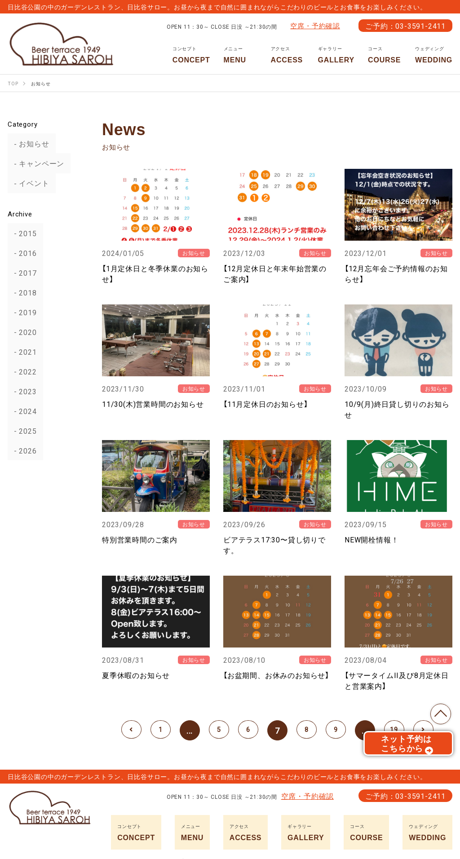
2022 (22, 371)
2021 (22, 351)
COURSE (385, 55)
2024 (22, 410)
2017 (22, 272)
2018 (22, 292)
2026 (22, 450)
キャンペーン (35, 163)
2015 (22, 233)
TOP (437, 710)
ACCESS (288, 55)
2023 (22, 391)
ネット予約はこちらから (407, 747)
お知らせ (28, 143)
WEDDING (433, 55)
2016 (22, 252)
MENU (240, 55)
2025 (22, 430)
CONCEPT (191, 55)
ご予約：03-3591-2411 (405, 25)
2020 (22, 331)
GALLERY (336, 55)
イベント (28, 183)
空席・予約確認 (315, 26)
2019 (22, 312)
